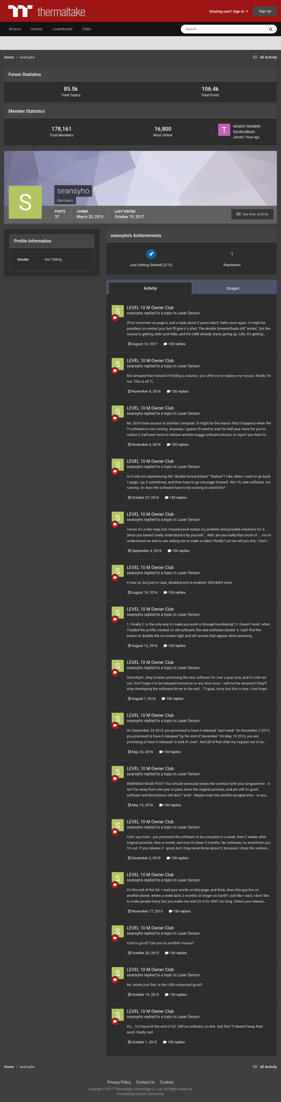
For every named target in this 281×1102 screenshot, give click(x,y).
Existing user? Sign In (229, 11)
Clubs (86, 29)
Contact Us (145, 1082)
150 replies (175, 344)
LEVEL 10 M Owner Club (150, 307)
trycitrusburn (244, 131)
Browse (15, 29)
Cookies (167, 1082)
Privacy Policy (119, 1082)
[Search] (206, 29)
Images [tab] (232, 288)
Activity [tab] (150, 288)
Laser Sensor (189, 313)
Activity (37, 29)
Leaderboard (62, 29)
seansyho (135, 313)
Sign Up (265, 11)
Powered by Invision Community (140, 1094)
